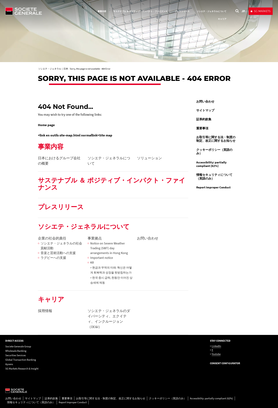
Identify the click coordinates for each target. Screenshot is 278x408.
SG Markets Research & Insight (21, 368)
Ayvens (9, 364)
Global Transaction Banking (20, 359)
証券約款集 (203, 119)
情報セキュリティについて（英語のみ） (214, 176)
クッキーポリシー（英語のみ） (214, 151)
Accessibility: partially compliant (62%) (211, 164)
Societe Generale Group (18, 346)
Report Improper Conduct (213, 187)
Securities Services (15, 355)
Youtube (216, 354)
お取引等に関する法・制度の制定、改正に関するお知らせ (215, 139)
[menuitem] (217, 101)
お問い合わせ (205, 101)
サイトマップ (205, 110)
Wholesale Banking (15, 350)
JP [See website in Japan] (243, 11)
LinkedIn (216, 346)
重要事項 (202, 128)
